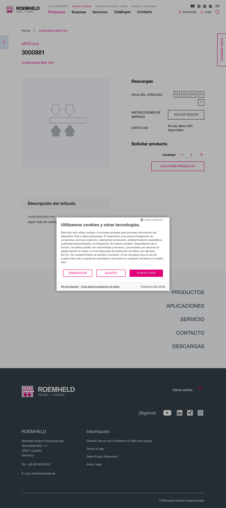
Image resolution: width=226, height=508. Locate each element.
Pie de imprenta (69, 286)
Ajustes (111, 273)
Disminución (78, 273)
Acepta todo (146, 273)
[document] (113, 246)
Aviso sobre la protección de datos (100, 286)
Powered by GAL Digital (153, 286)
